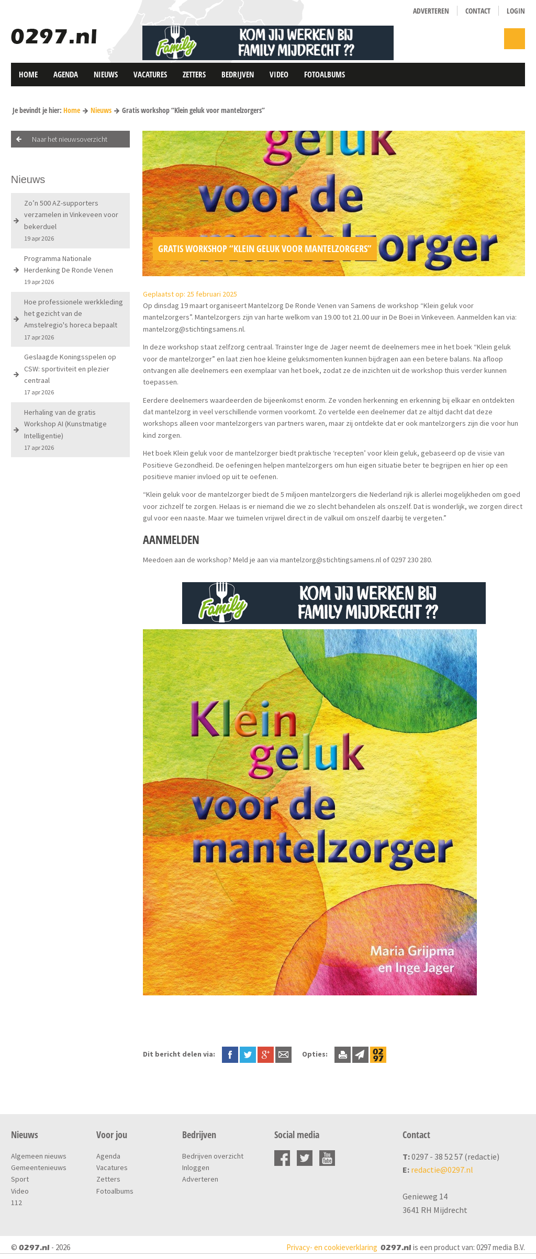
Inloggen (195, 1167)
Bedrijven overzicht (212, 1156)
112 (16, 1202)
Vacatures (150, 74)
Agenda (65, 74)
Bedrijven (237, 74)
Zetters (194, 74)
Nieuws (106, 74)
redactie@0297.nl (442, 1169)
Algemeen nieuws (38, 1156)
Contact (477, 11)
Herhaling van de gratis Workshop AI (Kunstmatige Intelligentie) (65, 429)
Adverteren (431, 11)
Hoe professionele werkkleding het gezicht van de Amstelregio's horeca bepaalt (73, 319)
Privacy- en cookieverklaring (331, 1247)
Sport (20, 1179)
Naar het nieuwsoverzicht (69, 139)
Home (28, 74)
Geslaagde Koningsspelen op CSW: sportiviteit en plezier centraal (70, 374)
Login (516, 11)
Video (279, 74)
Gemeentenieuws (38, 1167)
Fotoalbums (324, 74)
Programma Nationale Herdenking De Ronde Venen (68, 270)
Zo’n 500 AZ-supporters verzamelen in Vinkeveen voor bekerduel (71, 220)
